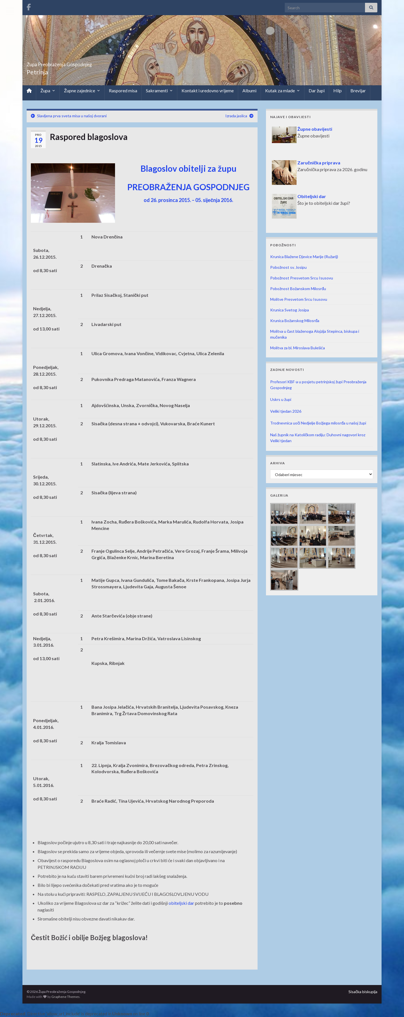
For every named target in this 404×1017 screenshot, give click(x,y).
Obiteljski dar (311, 196)
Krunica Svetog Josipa (289, 309)
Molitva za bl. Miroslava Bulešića (297, 347)
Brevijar (358, 90)
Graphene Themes (65, 997)
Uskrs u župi (280, 399)
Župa (47, 90)
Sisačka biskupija (362, 991)
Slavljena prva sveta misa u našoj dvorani (72, 115)
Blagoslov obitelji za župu (189, 168)
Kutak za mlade (282, 90)
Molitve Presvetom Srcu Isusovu (298, 299)
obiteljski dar (181, 903)
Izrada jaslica (236, 115)
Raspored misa (123, 90)
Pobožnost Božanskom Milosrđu (298, 288)
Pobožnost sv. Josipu (288, 267)
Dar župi (317, 90)
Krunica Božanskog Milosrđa (294, 320)
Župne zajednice (82, 90)
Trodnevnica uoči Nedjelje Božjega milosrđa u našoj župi (318, 423)
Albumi (249, 90)
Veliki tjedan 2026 (285, 411)
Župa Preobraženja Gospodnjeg (83, 62)
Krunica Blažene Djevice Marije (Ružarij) (304, 256)
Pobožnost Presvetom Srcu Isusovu (301, 278)
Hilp (337, 90)
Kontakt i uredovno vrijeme (208, 90)
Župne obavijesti (314, 129)
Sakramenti (159, 90)
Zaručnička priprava (318, 162)
